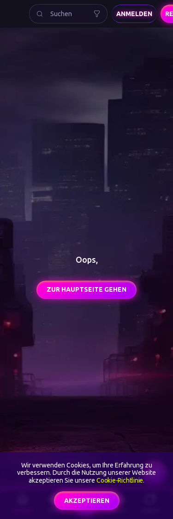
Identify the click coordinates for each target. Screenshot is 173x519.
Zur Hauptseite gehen (86, 289)
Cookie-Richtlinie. (120, 480)
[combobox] (68, 13)
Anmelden (134, 13)
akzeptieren (86, 500)
